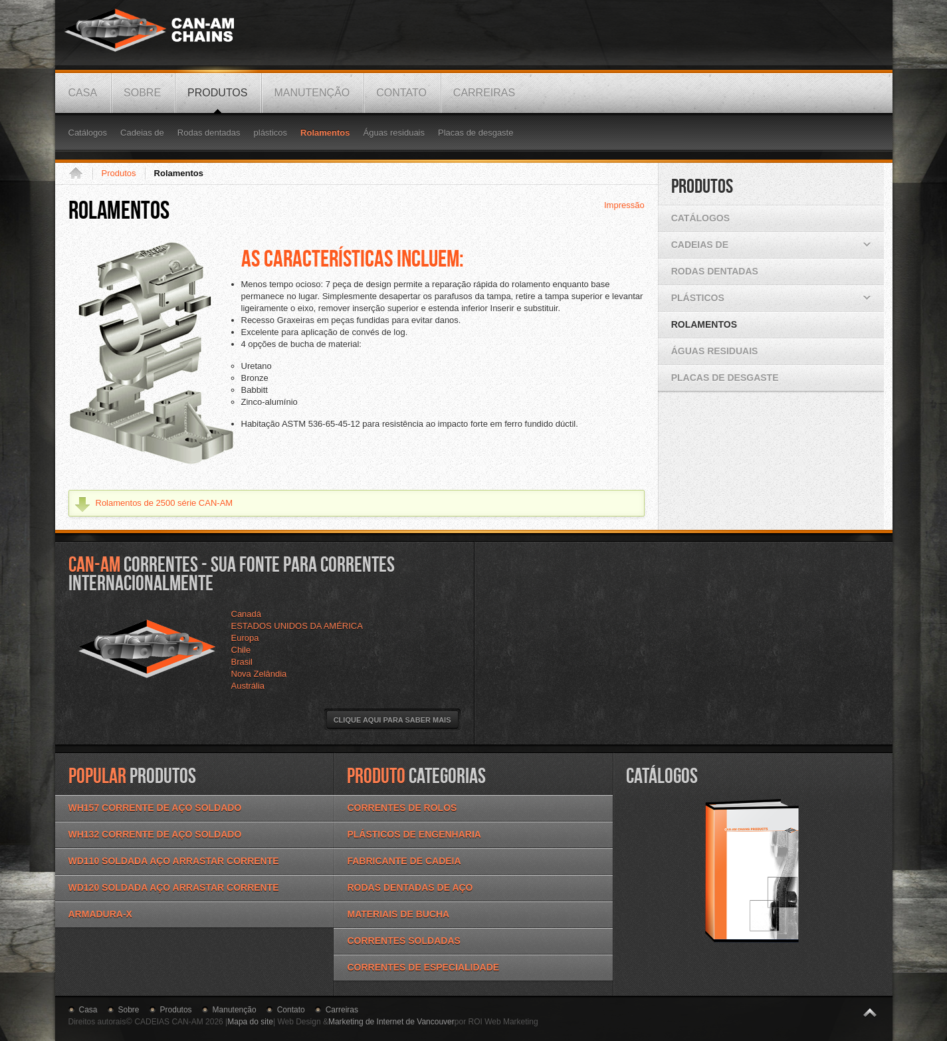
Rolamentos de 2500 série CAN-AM (164, 503)
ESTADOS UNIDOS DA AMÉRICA (297, 626)
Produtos (119, 173)
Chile (241, 650)
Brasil (242, 662)
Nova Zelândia (259, 674)
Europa (245, 638)
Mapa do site (250, 1021)
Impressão (624, 205)
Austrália (248, 686)
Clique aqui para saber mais (392, 720)
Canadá (246, 614)
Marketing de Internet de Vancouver (391, 1021)
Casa (80, 173)
